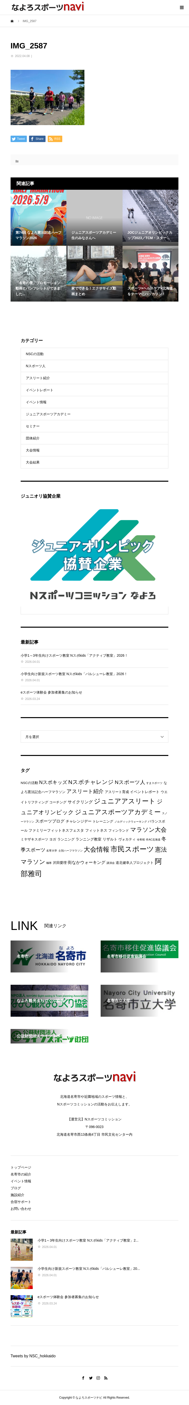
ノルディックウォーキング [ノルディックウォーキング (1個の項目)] (130, 821)
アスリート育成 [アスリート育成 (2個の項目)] (117, 792)
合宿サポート (21, 1202)
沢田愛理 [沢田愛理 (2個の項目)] (60, 863)
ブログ (16, 1188)
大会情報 (33, 450)
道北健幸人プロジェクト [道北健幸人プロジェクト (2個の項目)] (135, 863)
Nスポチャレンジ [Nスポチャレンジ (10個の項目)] (91, 782)
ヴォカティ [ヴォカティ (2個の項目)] (127, 839)
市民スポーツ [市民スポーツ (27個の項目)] (132, 849)
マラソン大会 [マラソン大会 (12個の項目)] (148, 829)
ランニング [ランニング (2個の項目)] (66, 839)
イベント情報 (36, 402)
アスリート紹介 (38, 378)
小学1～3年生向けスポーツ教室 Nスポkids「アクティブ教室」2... (88, 1240)
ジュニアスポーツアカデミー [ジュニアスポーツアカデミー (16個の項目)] (118, 812)
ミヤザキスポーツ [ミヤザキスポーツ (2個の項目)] (34, 839)
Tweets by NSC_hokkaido (33, 1356)
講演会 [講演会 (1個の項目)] (111, 862)
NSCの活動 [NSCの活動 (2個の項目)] (29, 783)
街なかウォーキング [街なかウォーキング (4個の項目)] (86, 862)
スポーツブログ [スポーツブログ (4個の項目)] (49, 821)
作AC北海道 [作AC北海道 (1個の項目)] (153, 839)
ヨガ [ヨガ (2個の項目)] (52, 839)
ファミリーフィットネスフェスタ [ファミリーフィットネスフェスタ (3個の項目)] (56, 830)
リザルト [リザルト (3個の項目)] (110, 839)
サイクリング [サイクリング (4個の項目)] (80, 802)
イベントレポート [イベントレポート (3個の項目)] (144, 792)
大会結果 (33, 462)
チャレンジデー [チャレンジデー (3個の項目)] (79, 821)
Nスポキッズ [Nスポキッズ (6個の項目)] (53, 782)
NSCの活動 (35, 354)
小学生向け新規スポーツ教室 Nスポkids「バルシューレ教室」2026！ (74, 674)
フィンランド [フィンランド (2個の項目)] (118, 830)
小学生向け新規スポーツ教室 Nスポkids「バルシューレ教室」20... (89, 1269)
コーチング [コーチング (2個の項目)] (57, 802)
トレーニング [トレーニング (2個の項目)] (103, 821)
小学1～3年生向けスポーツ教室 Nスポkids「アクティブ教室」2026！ (74, 655)
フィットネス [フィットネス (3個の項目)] (96, 830)
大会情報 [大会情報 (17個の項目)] (96, 849)
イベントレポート (39, 390)
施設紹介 (17, 1195)
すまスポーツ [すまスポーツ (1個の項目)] (154, 783)
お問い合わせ (21, 1209)
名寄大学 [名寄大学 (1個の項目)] (51, 850)
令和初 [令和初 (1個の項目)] (141, 839)
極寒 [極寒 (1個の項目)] (49, 862)
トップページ (21, 1167)
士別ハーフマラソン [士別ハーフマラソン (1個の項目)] (70, 850)
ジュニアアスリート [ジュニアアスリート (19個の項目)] (125, 801)
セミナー (33, 426)
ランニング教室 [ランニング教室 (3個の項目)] (88, 839)
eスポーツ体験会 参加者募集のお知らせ (51, 692)
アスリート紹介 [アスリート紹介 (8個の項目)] (85, 791)
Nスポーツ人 (36, 366)
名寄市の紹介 (21, 1174)
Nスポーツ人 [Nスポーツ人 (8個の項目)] (130, 782)
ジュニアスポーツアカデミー (48, 414)
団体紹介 (33, 438)
